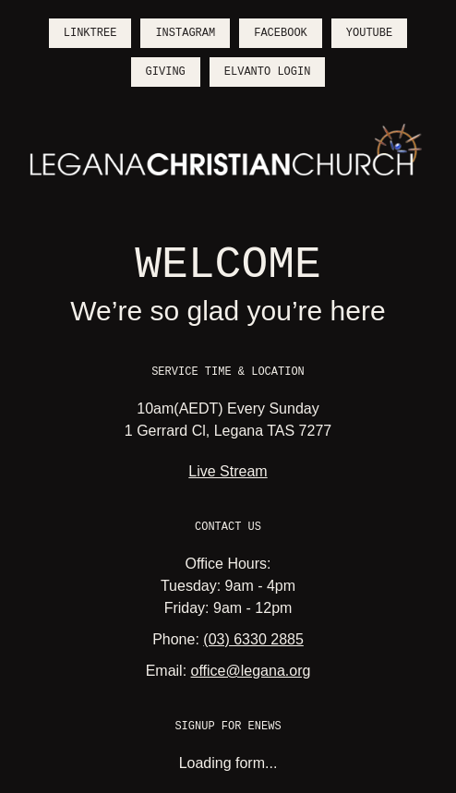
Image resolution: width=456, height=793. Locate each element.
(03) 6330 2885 (253, 639)
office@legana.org (251, 671)
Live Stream (227, 471)
